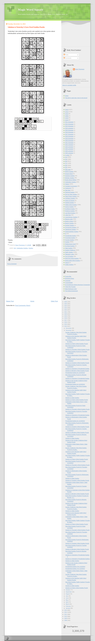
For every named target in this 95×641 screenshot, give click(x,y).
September (69, 592)
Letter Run (68, 215)
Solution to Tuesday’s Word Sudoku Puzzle (77, 362)
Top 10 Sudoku (69, 256)
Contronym (68, 188)
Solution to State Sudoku (72, 397)
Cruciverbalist (69, 282)
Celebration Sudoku (22, 248)
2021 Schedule (69, 142)
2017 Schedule (69, 134)
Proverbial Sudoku (70, 237)
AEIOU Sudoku (69, 171)
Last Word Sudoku (70, 213)
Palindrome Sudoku (70, 229)
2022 (65, 310)
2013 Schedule (69, 126)
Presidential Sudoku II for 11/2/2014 (75, 566)
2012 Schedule (69, 124)
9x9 (66, 167)
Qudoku (31, 248)
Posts (66, 54)
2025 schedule (69, 151)
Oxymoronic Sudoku (70, 227)
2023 (65, 308)
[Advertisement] (32, 283)
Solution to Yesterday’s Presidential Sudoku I (78, 558)
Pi (65, 233)
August (68, 594)
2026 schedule (69, 153)
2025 (65, 303)
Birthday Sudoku (69, 177)
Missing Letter (69, 219)
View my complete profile (69, 85)
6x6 (15, 248)
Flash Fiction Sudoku (71, 196)
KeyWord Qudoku (70, 208)
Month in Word (69, 221)
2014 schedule (69, 128)
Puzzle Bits (68, 276)
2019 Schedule (69, 138)
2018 (65, 318)
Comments (67, 58)
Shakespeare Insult (70, 244)
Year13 (67, 262)
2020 (65, 314)
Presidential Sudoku (70, 235)
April (67, 602)
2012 (65, 612)
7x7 (66, 163)
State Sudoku (68, 248)
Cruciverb (67, 280)
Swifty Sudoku (69, 252)
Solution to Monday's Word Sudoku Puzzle (77, 370)
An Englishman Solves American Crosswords (77, 284)
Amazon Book (69, 173)
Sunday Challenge (70, 250)
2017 (65, 320)
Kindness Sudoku (70, 211)
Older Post (54, 301)
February (68, 606)
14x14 (66, 113)
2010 (65, 616)
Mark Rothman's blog (71, 289)
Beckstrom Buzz (69, 278)
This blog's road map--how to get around (76, 97)
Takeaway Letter (69, 254)
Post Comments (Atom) (22, 305)
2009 (65, 618)
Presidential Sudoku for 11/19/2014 (75, 421)
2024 (65, 306)
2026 (65, 301)
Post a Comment (11, 263)
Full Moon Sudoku (70, 198)
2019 (65, 316)
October (68, 590)
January (68, 608)
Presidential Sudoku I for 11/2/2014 (75, 568)
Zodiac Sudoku (69, 264)
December (69, 328)
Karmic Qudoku (69, 206)
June (67, 598)
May (67, 600)
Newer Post (10, 301)
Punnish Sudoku (69, 239)
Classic (67, 184)
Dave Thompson (20, 245)
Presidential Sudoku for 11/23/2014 (75, 384)
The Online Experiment (71, 291)
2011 (65, 614)
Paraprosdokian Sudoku (71, 231)
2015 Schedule (69, 130)
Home (32, 301)
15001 (67, 115)
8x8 (66, 165)
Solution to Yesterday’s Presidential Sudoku (77, 368)
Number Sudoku (69, 225)
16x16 (66, 120)
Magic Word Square (30, 9)
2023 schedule (69, 146)
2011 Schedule (69, 122)
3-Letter (67, 155)
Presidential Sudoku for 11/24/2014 (75, 372)
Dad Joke (67, 190)
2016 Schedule (69, 132)
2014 (65, 326)
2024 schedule (69, 149)
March (68, 604)
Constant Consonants (71, 186)
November (69, 330)
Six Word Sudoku (70, 246)
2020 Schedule (69, 140)
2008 (65, 620)
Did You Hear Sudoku (71, 194)
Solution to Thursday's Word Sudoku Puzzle (78, 349)
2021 (65, 312)
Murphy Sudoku (69, 223)
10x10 (66, 109)
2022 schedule (69, 144)
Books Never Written (70, 180)
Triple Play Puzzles (70, 286)
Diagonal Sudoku (69, 192)
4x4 (66, 157)
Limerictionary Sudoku (71, 217)
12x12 (66, 111)
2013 (65, 610)
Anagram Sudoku (70, 175)
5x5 (66, 159)
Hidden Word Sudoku (71, 204)
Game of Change (69, 200)
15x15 (66, 118)
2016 (65, 322)
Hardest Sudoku (69, 202)
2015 (65, 324)
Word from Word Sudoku (72, 258)
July (67, 596)
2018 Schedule (69, 136)
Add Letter (68, 169)
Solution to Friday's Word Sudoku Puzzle (77, 343)
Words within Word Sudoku (72, 260)
